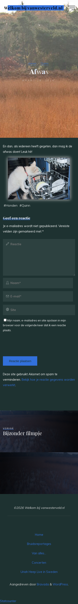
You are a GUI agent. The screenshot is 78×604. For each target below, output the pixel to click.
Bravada (42, 584)
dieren (32, 63)
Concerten (39, 563)
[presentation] (31, 341)
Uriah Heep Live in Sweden (39, 572)
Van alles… (39, 553)
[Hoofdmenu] (71, 8)
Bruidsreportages (39, 544)
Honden (11, 205)
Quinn (44, 63)
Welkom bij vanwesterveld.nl (33, 7)
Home (39, 535)
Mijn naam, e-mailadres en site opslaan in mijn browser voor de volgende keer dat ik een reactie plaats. (34, 325)
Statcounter (8, 601)
